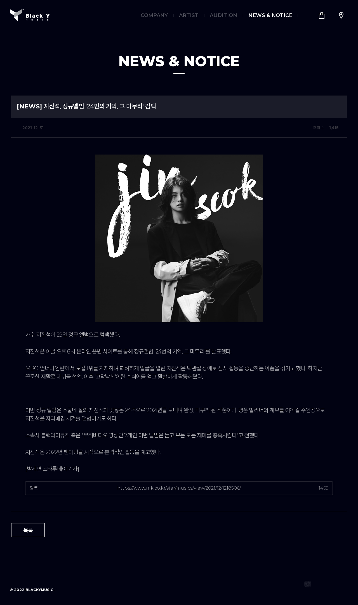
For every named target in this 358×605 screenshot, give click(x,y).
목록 (28, 530)
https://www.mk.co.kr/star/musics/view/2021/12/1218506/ (179, 488)
